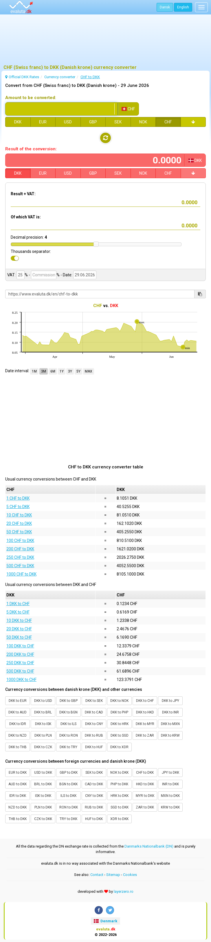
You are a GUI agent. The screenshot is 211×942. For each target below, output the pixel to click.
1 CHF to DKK (18, 498)
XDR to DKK (119, 819)
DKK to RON (68, 735)
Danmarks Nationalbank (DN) (148, 846)
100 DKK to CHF (20, 646)
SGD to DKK (120, 807)
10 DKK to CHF (19, 620)
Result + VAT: (23, 193)
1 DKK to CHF (18, 603)
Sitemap (113, 874)
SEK (118, 122)
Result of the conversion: (31, 148)
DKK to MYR (145, 724)
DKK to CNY (94, 724)
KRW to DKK (170, 807)
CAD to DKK (94, 784)
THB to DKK (18, 819)
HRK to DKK (120, 796)
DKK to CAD (94, 712)
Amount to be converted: (30, 97)
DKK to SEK (94, 701)
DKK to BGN (68, 712)
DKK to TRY (68, 747)
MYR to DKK (145, 796)
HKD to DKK (145, 784)
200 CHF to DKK (20, 549)
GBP (93, 122)
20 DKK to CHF (19, 629)
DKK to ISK (43, 724)
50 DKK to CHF (19, 637)
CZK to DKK (43, 819)
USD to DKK (43, 773)
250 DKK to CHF (20, 662)
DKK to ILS (68, 724)
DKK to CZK (43, 747)
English (183, 7)
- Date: (66, 275)
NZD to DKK (17, 807)
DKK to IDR (17, 724)
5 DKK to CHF (18, 612)
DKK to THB (18, 747)
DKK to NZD (17, 735)
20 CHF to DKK (19, 523)
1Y (62, 371)
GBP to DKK (69, 773)
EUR (43, 122)
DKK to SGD (120, 735)
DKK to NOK (119, 701)
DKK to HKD (145, 712)
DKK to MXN (170, 724)
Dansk (165, 7)
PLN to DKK (43, 807)
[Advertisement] (105, 42)
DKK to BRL (43, 712)
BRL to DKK (43, 784)
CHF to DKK (145, 773)
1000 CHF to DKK (21, 574)
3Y (70, 371)
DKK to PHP (119, 712)
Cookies (130, 874)
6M (52, 371)
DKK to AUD (17, 712)
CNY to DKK (94, 796)
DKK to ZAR (145, 735)
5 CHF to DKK (18, 506)
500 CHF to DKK (20, 565)
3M (43, 371)
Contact (96, 874)
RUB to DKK (94, 807)
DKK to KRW (170, 735)
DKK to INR (170, 712)
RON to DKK (68, 807)
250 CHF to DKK (20, 557)
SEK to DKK (94, 773)
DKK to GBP (69, 701)
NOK (143, 122)
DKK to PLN (43, 735)
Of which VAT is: (26, 217)
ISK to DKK (43, 796)
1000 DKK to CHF (21, 679)
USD (68, 122)
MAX (88, 371)
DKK (17, 122)
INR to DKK (170, 784)
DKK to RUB (94, 735)
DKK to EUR (18, 701)
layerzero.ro (123, 891)
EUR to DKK (18, 773)
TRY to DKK (68, 819)
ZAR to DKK (145, 807)
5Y (78, 371)
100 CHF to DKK (20, 540)
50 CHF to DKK (19, 532)
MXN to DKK (170, 796)
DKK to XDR (119, 747)
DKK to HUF (94, 747)
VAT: (11, 275)
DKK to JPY (170, 701)
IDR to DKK (17, 796)
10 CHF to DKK (19, 515)
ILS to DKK (68, 796)
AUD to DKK (17, 784)
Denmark (105, 921)
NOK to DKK (119, 773)
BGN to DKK (68, 784)
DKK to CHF (145, 701)
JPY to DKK (170, 773)
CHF (168, 122)
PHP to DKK (119, 784)
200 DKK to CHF (20, 654)
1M (34, 371)
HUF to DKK (94, 819)
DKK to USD (43, 701)
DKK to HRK (120, 724)
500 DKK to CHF (20, 671)
